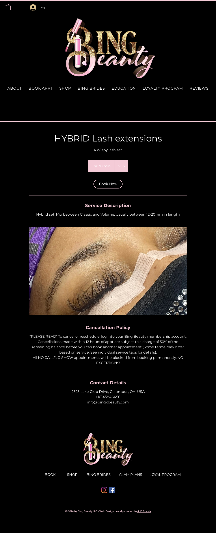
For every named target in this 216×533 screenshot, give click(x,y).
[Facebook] (112, 490)
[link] (108, 184)
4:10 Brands (144, 511)
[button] (8, 7)
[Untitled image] (108, 271)
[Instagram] (104, 490)
